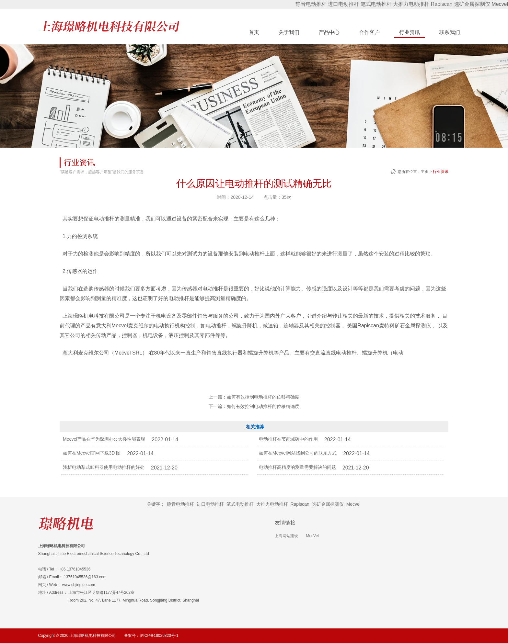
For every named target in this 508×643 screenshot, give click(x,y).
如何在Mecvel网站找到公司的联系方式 (298, 453)
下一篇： (254, 406)
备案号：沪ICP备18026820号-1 (151, 635)
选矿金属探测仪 (472, 4)
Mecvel (499, 4)
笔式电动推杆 (376, 4)
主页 (425, 171)
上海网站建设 (286, 536)
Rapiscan (442, 4)
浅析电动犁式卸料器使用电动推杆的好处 (103, 467)
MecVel (312, 536)
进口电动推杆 (343, 4)
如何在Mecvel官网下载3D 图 (92, 453)
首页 (254, 32)
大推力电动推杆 (411, 4)
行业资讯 (440, 171)
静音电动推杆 (311, 4)
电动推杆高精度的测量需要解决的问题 (297, 467)
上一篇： (254, 397)
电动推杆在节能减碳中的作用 (288, 439)
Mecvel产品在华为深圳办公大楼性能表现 (104, 439)
